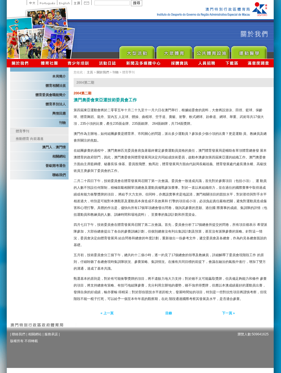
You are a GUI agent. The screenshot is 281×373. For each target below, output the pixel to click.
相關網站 (59, 156)
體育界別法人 (56, 104)
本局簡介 (59, 76)
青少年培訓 (78, 63)
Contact (86, 2)
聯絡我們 (59, 175)
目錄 (168, 313)
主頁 (76, 2)
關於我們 (21, 63)
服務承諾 (51, 334)
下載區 (232, 63)
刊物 (62, 123)
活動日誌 (107, 63)
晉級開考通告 (56, 166)
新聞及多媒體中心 (144, 63)
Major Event (136, 51)
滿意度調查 (258, 63)
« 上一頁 (107, 313)
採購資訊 (179, 63)
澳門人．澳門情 (54, 147)
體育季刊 (22, 131)
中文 (32, 2)
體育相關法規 (56, 86)
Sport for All (174, 51)
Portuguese (47, 2)
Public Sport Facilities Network (211, 51)
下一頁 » (228, 313)
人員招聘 (206, 63)
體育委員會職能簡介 (50, 95)
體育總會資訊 (49, 63)
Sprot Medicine (249, 51)
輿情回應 (59, 113)
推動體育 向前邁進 (30, 139)
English (64, 2)
